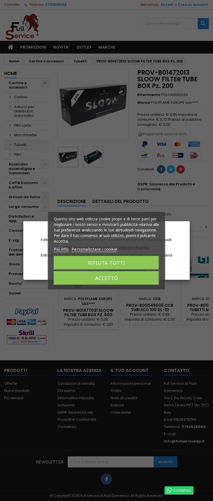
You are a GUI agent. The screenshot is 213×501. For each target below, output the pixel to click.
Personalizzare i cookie (94, 249)
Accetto (106, 278)
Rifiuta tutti (106, 263)
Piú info (61, 249)
